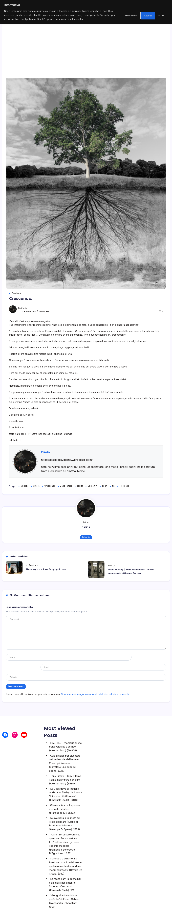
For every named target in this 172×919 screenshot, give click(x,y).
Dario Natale (66, 486)
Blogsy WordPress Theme (116, 913)
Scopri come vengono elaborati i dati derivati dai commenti (95, 684)
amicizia (24, 486)
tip (113, 486)
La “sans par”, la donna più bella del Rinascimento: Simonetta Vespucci (65, 873)
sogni (105, 486)
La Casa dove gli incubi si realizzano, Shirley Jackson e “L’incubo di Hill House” (65, 782)
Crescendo (49, 486)
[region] (86, 14)
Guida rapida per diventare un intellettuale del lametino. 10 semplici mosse (65, 749)
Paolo (24, 308)
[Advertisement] (86, 45)
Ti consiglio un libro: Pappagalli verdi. (47, 569)
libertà (80, 486)
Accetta (159, 17)
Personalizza (119, 17)
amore (36, 486)
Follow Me (86, 537)
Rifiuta (140, 17)
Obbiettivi (92, 486)
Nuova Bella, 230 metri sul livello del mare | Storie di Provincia (64, 812)
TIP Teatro (124, 486)
